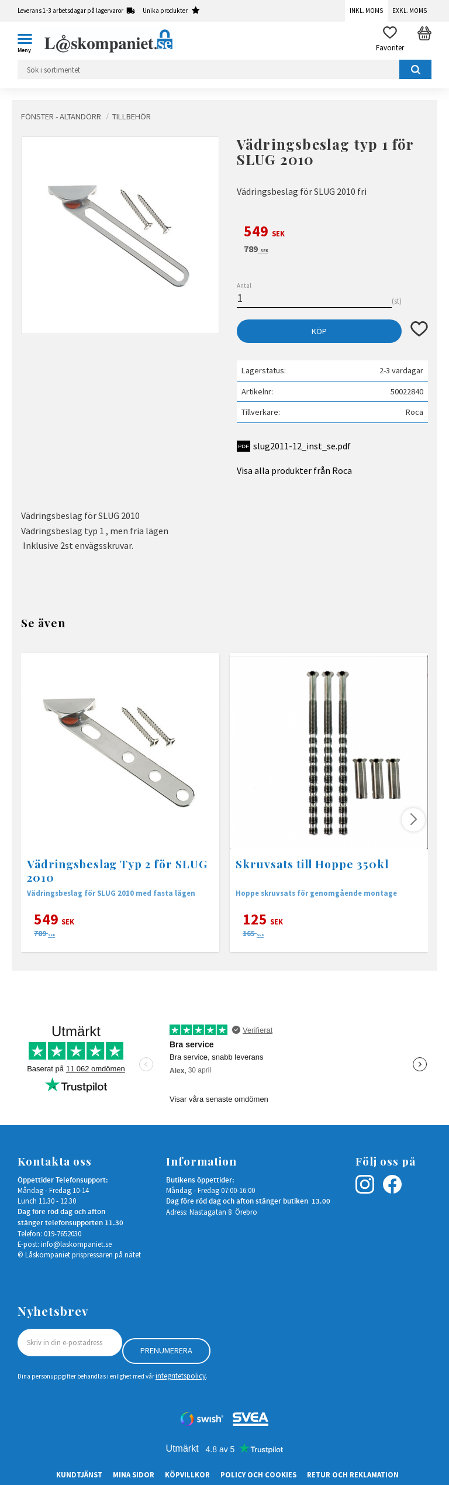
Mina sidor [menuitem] (133, 1474)
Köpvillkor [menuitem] (187, 1474)
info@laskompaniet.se (76, 1244)
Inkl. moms (366, 10)
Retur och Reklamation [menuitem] (353, 1474)
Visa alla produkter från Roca (294, 470)
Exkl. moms (409, 10)
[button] (29, 41)
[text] (332, 233)
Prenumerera (166, 1350)
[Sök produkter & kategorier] (224, 69)
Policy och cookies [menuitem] (258, 1474)
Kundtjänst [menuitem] (79, 1474)
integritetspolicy (181, 1375)
